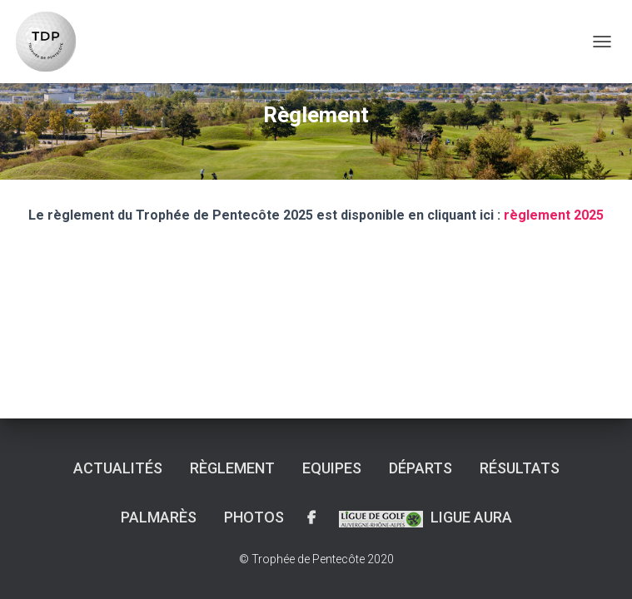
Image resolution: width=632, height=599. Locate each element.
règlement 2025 (554, 215)
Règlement (232, 468)
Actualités (117, 468)
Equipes (331, 468)
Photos (254, 517)
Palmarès (159, 517)
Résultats (520, 468)
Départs (420, 468)
